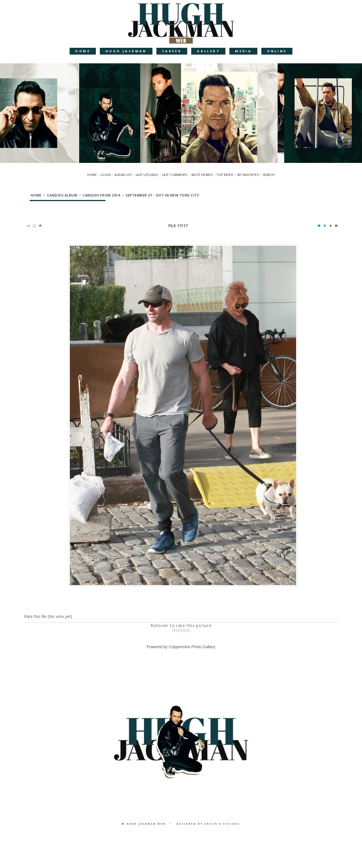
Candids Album (62, 195)
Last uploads (147, 175)
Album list (123, 175)
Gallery (208, 51)
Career (172, 51)
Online (276, 51)
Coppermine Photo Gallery (192, 647)
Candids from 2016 (101, 195)
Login (106, 175)
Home (82, 51)
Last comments (175, 175)
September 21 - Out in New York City (162, 195)
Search (269, 175)
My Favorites (248, 175)
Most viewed (202, 175)
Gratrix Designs (222, 823)
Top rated (225, 175)
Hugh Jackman (126, 51)
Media (243, 51)
